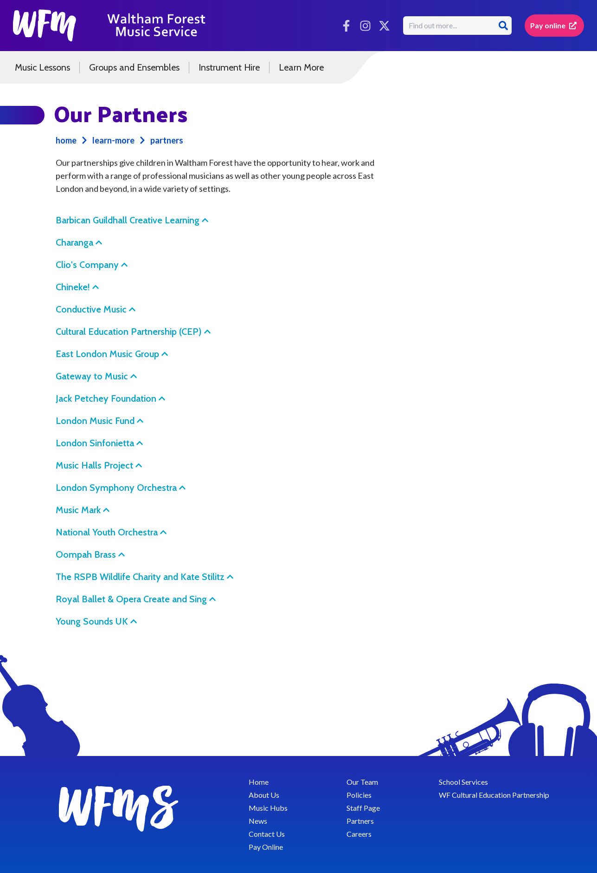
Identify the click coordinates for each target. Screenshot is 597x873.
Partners (360, 820)
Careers (359, 833)
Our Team (362, 781)
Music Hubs (268, 807)
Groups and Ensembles (134, 67)
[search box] (450, 25)
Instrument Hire (229, 67)
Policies (359, 794)
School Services (463, 781)
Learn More (301, 67)
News (258, 820)
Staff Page (363, 807)
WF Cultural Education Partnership (494, 794)
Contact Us (267, 833)
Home (259, 781)
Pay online (553, 25)
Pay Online (266, 846)
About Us (264, 794)
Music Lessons (42, 67)
